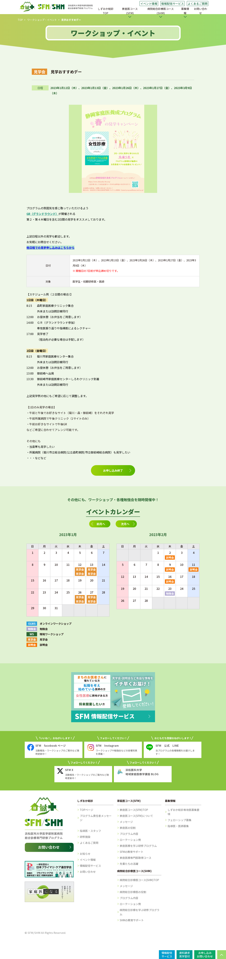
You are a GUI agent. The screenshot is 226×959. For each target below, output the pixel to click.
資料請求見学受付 (184, 954)
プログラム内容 (129, 834)
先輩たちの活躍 (129, 864)
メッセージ (126, 822)
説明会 (170, 557)
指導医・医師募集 (178, 826)
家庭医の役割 (128, 828)
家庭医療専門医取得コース (135, 858)
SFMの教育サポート (131, 852)
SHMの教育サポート (132, 920)
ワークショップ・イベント (42, 20)
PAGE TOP (221, 954)
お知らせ (85, 854)
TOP (20, 20)
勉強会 (170, 593)
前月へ (101, 524)
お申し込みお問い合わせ (205, 954)
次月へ (125, 524)
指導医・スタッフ (90, 831)
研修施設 (85, 837)
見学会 (80, 569)
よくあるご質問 (197, 3)
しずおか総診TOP (106, 11)
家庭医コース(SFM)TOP (134, 810)
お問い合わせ (200, 11)
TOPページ (86, 810)
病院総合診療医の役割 (133, 892)
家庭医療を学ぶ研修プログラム (138, 846)
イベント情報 (148, 3)
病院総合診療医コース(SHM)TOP (139, 880)
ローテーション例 (130, 840)
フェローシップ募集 (179, 820)
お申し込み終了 (113, 470)
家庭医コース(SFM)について (136, 816)
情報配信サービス (172, 3)
